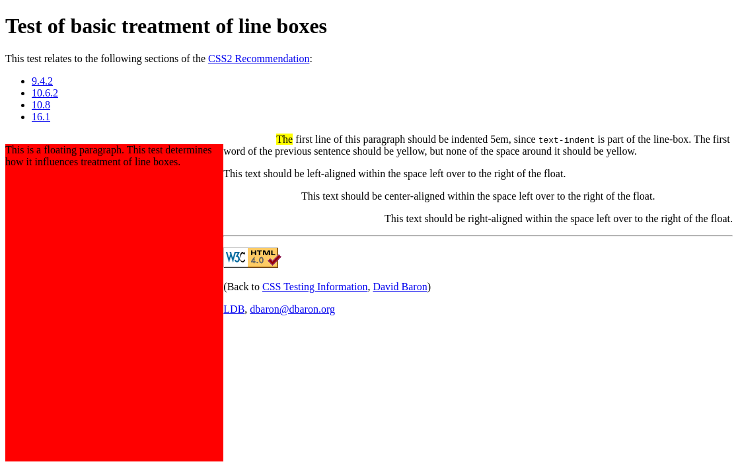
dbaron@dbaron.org (292, 309)
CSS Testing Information (314, 286)
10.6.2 (45, 93)
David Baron (400, 286)
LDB (233, 309)
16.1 (41, 116)
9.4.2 (42, 81)
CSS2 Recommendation (258, 58)
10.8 (41, 104)
